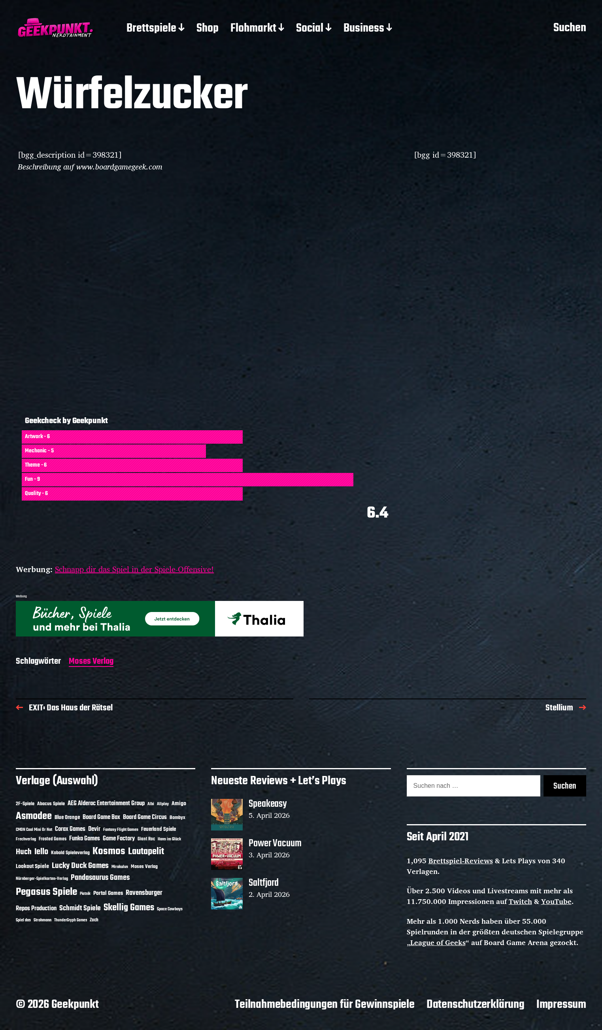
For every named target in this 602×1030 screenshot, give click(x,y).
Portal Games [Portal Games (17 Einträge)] (108, 893)
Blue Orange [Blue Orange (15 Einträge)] (67, 817)
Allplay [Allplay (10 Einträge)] (163, 804)
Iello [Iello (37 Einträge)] (41, 852)
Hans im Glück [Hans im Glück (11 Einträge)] (169, 839)
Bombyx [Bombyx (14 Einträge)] (177, 817)
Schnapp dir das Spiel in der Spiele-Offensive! (134, 569)
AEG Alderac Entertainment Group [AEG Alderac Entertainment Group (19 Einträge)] (106, 803)
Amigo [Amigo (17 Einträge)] (179, 803)
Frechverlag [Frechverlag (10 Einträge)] (26, 839)
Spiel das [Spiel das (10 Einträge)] (23, 920)
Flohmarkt (253, 29)
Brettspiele (151, 29)
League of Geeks (438, 942)
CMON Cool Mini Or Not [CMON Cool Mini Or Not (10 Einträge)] (34, 830)
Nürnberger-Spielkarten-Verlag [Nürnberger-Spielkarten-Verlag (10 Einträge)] (42, 879)
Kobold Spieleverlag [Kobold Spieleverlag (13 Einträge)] (70, 853)
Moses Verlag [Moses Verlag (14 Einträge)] (144, 866)
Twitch (520, 901)
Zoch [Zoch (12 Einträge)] (94, 920)
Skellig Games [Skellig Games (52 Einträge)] (129, 907)
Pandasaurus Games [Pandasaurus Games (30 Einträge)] (100, 878)
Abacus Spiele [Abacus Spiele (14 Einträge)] (51, 804)
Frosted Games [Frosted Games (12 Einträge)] (52, 839)
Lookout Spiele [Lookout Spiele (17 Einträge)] (32, 866)
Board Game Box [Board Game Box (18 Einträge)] (101, 817)
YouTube (556, 901)
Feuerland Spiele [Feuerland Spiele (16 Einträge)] (158, 829)
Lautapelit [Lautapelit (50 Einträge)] (146, 852)
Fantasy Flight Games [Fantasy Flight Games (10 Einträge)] (120, 830)
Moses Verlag (91, 662)
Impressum (561, 1005)
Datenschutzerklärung (475, 1005)
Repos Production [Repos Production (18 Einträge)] (36, 908)
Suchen (569, 28)
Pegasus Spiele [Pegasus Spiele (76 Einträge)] (46, 892)
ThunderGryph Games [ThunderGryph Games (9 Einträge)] (70, 920)
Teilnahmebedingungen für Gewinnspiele (325, 1005)
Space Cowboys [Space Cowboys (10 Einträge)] (170, 909)
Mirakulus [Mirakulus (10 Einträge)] (119, 867)
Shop (207, 29)
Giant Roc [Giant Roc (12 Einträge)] (146, 839)
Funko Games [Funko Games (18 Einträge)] (84, 839)
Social (309, 29)
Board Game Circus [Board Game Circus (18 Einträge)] (145, 817)
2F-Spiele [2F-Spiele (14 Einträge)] (25, 804)
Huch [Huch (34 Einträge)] (24, 852)
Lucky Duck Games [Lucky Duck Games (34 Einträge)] (80, 866)
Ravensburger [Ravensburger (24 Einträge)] (144, 893)
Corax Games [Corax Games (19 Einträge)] (70, 829)
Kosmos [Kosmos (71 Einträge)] (108, 852)
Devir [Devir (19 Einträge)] (94, 829)
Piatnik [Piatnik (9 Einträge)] (85, 894)
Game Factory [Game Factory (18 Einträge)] (119, 839)
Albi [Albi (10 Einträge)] (150, 804)
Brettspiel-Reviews (460, 860)
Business (363, 29)
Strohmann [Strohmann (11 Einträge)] (42, 920)
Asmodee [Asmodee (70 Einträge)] (34, 816)
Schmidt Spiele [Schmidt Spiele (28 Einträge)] (80, 908)
